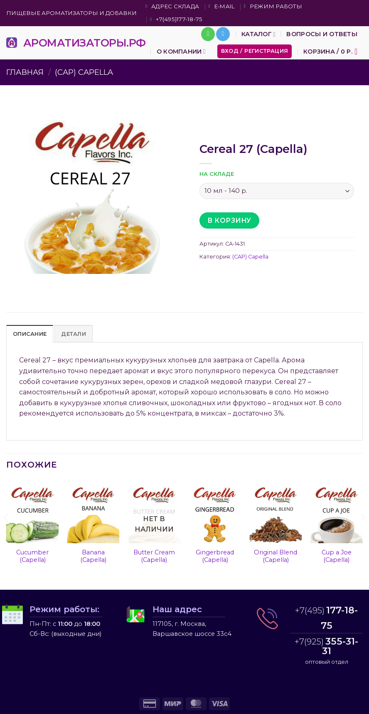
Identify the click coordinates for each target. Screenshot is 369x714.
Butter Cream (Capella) (154, 556)
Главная (25, 72)
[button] (254, 51)
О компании (181, 51)
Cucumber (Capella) (32, 556)
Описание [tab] (30, 334)
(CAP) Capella (84, 72)
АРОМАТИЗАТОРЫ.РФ (84, 42)
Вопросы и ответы (321, 34)
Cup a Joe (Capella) (337, 556)
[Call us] (208, 34)
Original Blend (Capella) (275, 556)
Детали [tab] (73, 334)
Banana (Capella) (93, 556)
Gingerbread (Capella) (215, 556)
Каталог (258, 34)
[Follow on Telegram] (223, 34)
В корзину (229, 220)
